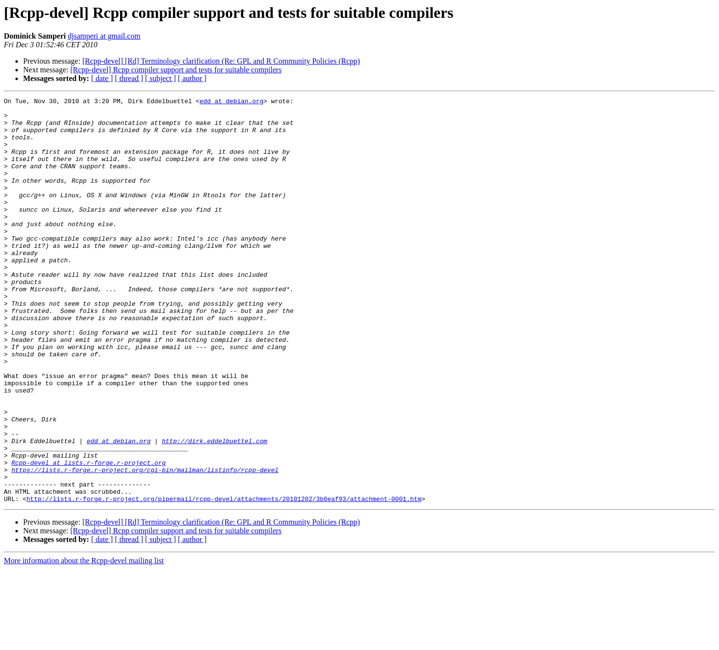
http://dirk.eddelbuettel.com (214, 510)
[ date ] (102, 78)
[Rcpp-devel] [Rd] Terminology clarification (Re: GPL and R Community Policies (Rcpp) (221, 61)
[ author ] (192, 78)
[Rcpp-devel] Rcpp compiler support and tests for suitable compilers (176, 70)
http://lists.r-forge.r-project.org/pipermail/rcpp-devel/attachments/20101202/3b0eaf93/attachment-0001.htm (224, 579)
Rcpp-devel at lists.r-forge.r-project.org (89, 536)
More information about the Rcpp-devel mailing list (83, 641)
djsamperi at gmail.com (104, 36)
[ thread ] (129, 78)
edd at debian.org (232, 102)
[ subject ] (160, 78)
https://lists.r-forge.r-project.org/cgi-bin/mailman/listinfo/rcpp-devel (145, 545)
